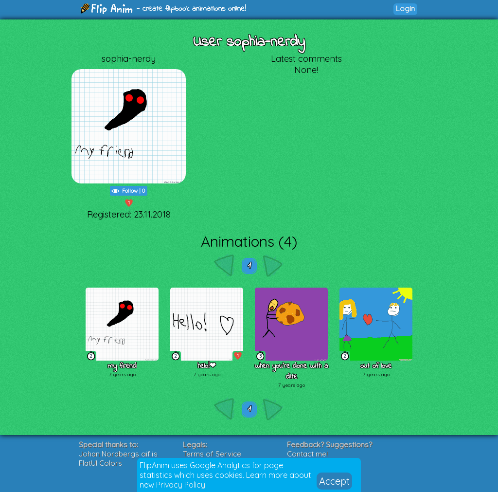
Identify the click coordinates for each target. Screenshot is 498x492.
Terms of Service (212, 453)
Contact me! (307, 453)
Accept (334, 481)
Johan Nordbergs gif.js (118, 453)
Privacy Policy (180, 485)
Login (405, 8)
